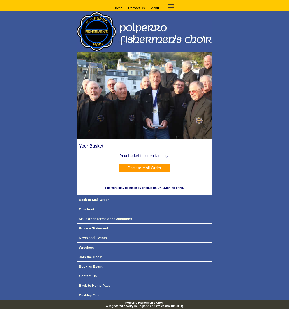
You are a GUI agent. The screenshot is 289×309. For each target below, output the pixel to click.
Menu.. (156, 8)
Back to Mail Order (144, 168)
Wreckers (86, 247)
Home (117, 8)
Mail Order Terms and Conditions (105, 219)
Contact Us (136, 8)
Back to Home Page (94, 285)
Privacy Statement (93, 228)
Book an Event (90, 266)
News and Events (93, 238)
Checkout (86, 209)
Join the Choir (90, 257)
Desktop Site (89, 295)
